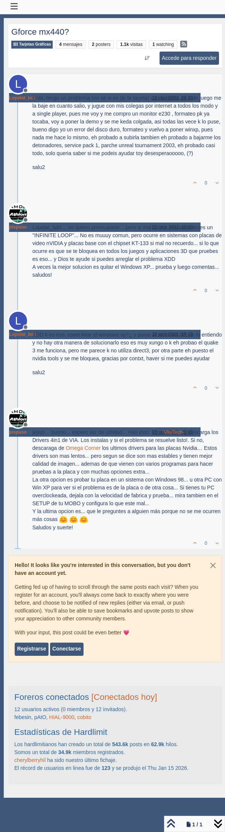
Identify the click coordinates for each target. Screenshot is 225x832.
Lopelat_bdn (22, 98)
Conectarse (66, 649)
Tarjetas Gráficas (32, 44)
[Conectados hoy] (124, 697)
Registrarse (31, 649)
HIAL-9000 (61, 717)
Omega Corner (83, 448)
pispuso (18, 227)
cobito (84, 717)
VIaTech (173, 432)
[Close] (213, 565)
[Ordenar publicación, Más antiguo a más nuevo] (147, 58)
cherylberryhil (30, 760)
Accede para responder (189, 58)
